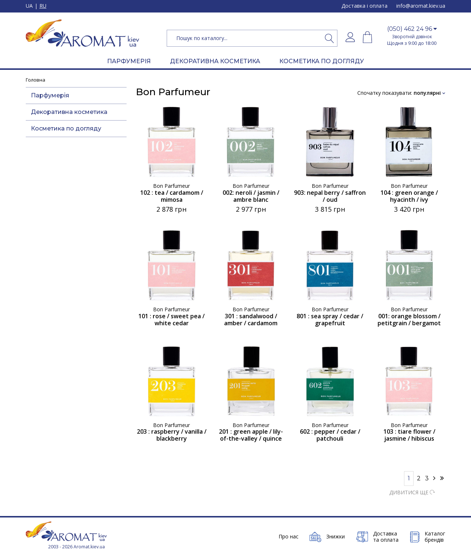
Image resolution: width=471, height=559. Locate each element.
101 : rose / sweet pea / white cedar (171, 320)
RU (42, 6)
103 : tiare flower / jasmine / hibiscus (409, 435)
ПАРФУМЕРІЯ (129, 61)
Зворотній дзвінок (412, 36)
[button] (411, 29)
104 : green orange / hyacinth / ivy (409, 196)
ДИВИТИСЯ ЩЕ (412, 492)
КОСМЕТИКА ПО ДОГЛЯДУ (321, 61)
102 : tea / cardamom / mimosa (171, 196)
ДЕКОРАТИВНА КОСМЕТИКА (215, 61)
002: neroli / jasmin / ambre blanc (251, 196)
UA (29, 6)
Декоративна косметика (69, 111)
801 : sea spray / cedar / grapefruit (330, 320)
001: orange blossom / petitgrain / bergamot (409, 320)
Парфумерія (50, 95)
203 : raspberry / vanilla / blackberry (171, 435)
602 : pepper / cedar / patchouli (330, 435)
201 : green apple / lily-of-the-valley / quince (251, 435)
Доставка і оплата (364, 5)
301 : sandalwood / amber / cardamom (250, 320)
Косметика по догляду (66, 128)
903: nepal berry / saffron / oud (330, 196)
